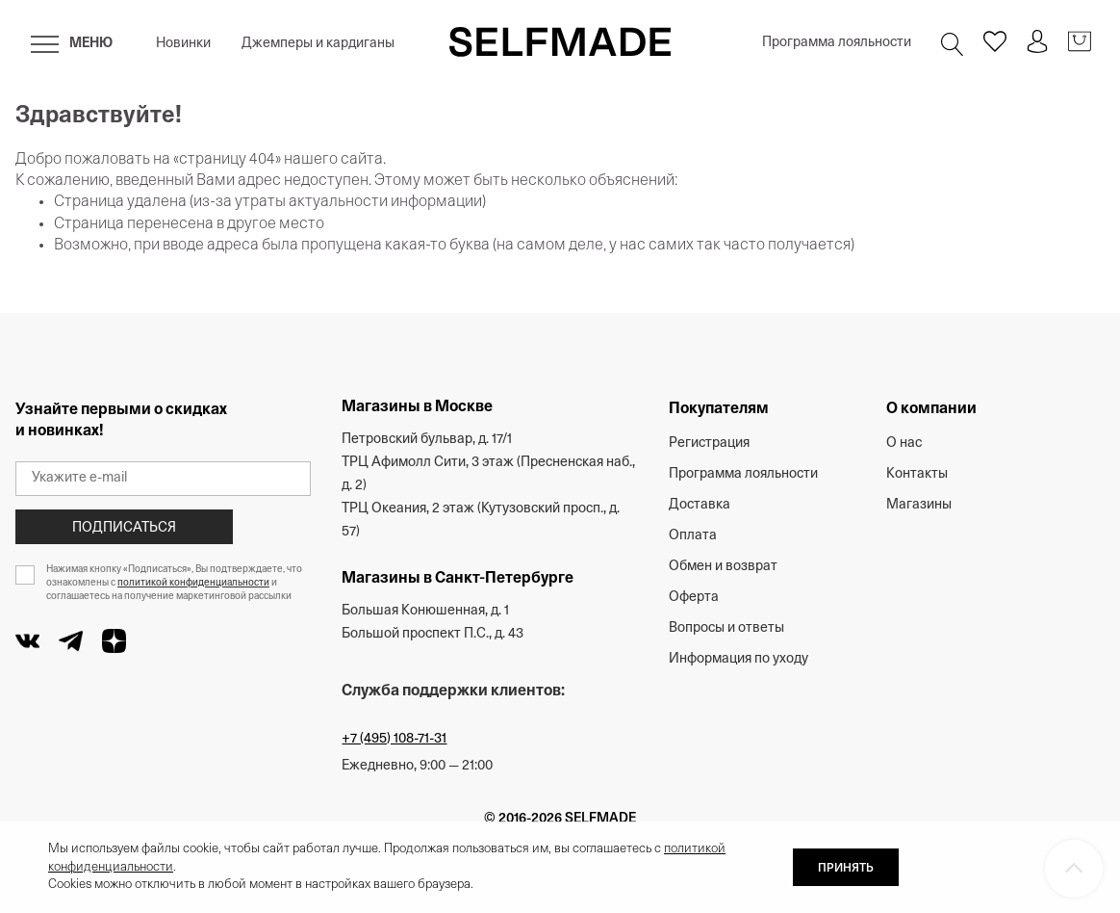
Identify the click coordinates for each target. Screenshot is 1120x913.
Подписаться (124, 528)
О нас (904, 443)
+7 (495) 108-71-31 (394, 739)
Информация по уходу (738, 659)
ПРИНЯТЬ (846, 868)
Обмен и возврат (723, 567)
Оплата (693, 536)
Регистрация (709, 443)
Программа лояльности (836, 43)
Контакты (917, 474)
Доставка (699, 505)
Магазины (919, 505)
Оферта (694, 597)
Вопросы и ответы (726, 628)
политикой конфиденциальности (193, 583)
